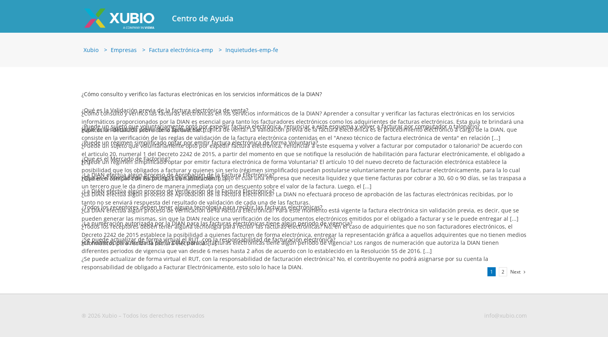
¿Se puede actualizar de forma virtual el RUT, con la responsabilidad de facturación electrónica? (208, 242)
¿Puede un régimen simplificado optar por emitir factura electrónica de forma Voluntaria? (200, 145)
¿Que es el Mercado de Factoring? (126, 161)
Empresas (124, 52)
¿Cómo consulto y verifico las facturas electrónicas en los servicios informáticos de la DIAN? (202, 97)
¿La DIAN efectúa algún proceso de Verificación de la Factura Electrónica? (178, 193)
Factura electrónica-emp (181, 52)
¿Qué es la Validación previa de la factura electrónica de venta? (165, 113)
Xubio (91, 52)
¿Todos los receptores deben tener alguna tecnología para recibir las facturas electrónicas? (202, 210)
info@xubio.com (505, 318)
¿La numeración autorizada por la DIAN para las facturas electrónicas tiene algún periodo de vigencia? (217, 226)
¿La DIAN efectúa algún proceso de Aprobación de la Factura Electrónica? (178, 177)
